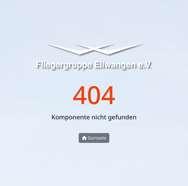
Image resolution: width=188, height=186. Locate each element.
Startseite (94, 138)
